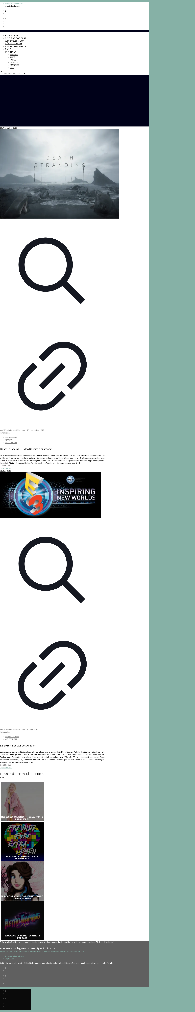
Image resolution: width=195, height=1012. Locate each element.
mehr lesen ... (6, 468)
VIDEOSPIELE (11, 442)
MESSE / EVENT (12, 736)
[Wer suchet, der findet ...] (13, 73)
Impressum (9, 958)
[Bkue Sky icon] (5, 18)
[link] (24, 73)
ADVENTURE (11, 437)
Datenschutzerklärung (14, 956)
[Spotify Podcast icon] (5, 10)
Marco (20, 430)
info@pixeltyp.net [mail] (12, 6)
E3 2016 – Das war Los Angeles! (18, 745)
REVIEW (8, 440)
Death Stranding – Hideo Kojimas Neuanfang (25, 448)
